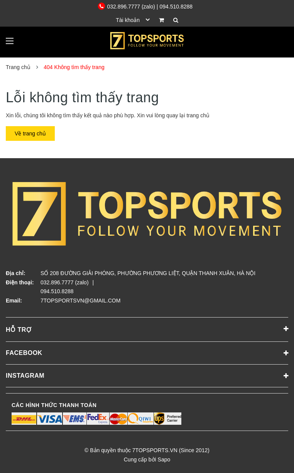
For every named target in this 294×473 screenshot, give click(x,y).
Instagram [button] (147, 376)
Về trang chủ (30, 133)
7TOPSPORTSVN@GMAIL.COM (80, 300)
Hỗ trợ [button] (147, 329)
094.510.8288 (57, 291)
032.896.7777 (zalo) (127, 6)
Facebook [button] (147, 353)
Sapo (164, 459)
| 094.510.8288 (175, 6)
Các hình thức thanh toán (54, 405)
